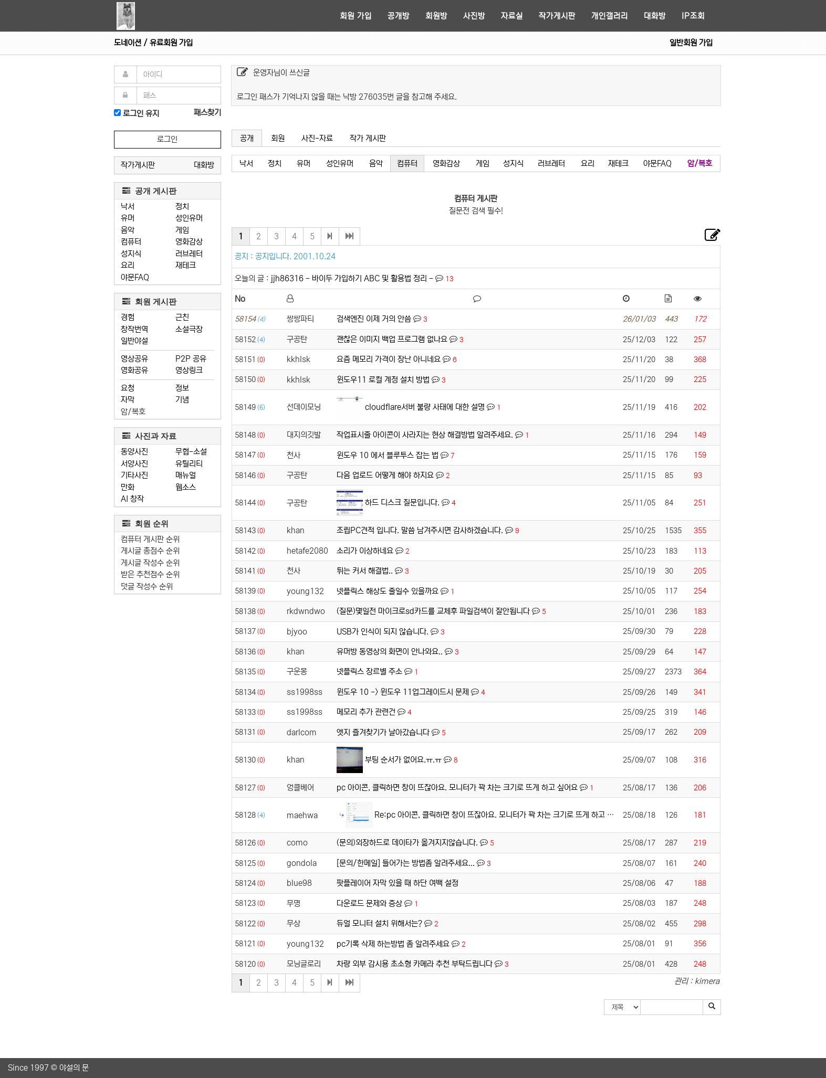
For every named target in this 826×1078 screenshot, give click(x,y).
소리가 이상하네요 (365, 550)
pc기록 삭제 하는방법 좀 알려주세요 (393, 943)
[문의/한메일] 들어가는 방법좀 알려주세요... (406, 863)
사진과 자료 (149, 435)
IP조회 (693, 16)
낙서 (127, 206)
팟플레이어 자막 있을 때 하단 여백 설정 (397, 883)
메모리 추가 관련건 (366, 711)
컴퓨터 (131, 241)
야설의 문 (74, 1067)
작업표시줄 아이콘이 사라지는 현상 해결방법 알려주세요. (425, 434)
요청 (127, 388)
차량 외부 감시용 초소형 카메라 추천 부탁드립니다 (415, 963)
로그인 (167, 139)
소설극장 (189, 329)
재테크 (185, 265)
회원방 (436, 16)
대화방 (655, 16)
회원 (278, 138)
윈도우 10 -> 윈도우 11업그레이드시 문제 (403, 692)
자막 (127, 399)
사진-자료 (317, 138)
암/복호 (133, 411)
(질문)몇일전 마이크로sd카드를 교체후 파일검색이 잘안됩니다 (433, 611)
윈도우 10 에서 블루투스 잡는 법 (387, 455)
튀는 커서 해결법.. (365, 570)
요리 (127, 265)
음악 (127, 230)
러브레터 (189, 253)
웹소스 (185, 487)
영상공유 (134, 358)
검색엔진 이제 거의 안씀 (374, 318)
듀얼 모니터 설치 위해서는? (379, 923)
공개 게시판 (149, 190)
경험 (127, 317)
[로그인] (117, 112)
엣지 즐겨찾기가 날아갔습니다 (383, 732)
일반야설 (134, 340)
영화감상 (189, 241)
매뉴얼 (185, 475)
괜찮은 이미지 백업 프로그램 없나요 (392, 339)
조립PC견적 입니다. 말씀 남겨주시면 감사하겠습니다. (420, 530)
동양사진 (134, 451)
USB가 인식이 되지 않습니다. (382, 631)
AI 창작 (132, 498)
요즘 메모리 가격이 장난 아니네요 (389, 359)
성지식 (131, 253)
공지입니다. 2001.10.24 (295, 256)
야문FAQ (135, 277)
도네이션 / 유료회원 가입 (153, 42)
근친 (182, 317)
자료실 (512, 16)
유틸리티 (189, 463)
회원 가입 (356, 16)
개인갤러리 (609, 16)
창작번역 (134, 329)
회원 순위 (145, 523)
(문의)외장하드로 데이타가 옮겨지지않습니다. (407, 842)
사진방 (474, 16)
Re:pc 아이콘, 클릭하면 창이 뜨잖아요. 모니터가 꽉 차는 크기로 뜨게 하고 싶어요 (501, 814)
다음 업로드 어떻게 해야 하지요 (385, 475)
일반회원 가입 (691, 42)
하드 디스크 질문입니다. (402, 502)
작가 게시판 (368, 138)
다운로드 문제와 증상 (369, 903)
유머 (127, 218)
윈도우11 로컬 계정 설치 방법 (383, 379)
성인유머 (189, 218)
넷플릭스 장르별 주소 (369, 671)
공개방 (399, 16)
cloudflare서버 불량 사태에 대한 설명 (425, 407)
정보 (182, 388)
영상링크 (189, 370)
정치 (182, 206)
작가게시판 (557, 16)
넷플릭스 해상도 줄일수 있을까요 (387, 591)
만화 (127, 487)
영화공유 (134, 370)
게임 (182, 230)
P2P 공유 (190, 358)
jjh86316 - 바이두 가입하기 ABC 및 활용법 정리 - (353, 278)
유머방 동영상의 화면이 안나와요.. (390, 651)
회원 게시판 (149, 301)
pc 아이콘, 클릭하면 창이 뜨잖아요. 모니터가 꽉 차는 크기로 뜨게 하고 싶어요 (457, 787)
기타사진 (134, 475)
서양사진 (134, 463)
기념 (182, 399)
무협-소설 (191, 451)
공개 (247, 138)
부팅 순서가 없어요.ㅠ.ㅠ (403, 759)
